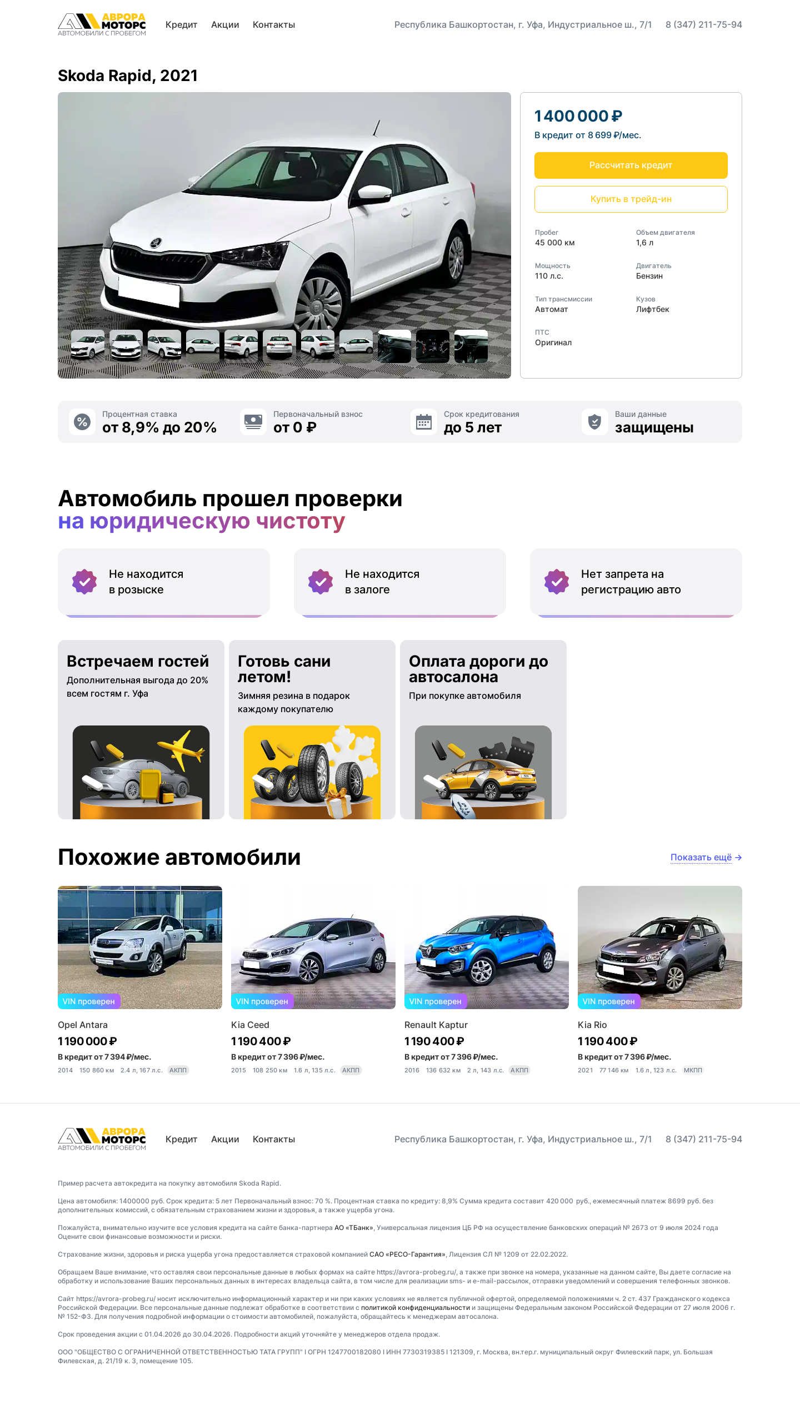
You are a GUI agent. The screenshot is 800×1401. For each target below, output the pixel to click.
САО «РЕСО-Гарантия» (407, 1254)
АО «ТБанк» (353, 1227)
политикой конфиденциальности (415, 1307)
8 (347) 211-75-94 (704, 24)
